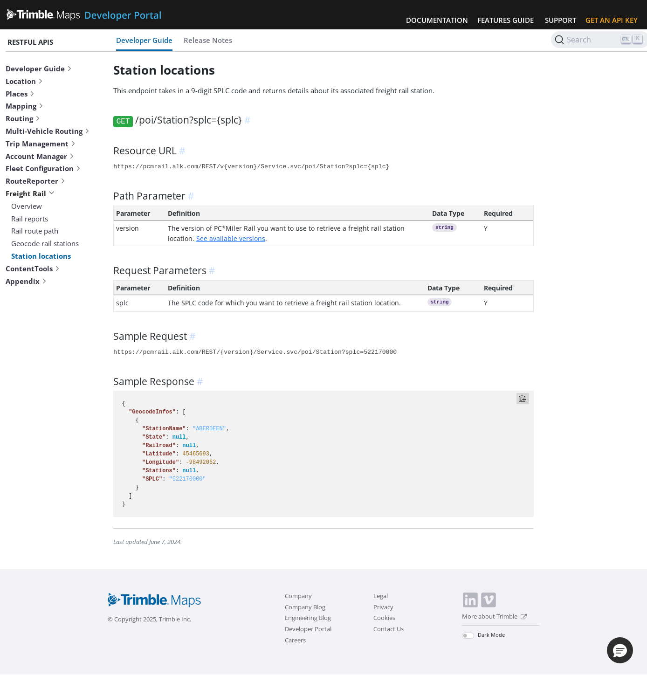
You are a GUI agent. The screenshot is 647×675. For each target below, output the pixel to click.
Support (560, 20)
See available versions (230, 238)
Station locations (41, 256)
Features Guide (505, 20)
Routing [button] (23, 118)
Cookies (384, 617)
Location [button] (24, 81)
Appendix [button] (26, 281)
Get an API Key (611, 20)
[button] (620, 650)
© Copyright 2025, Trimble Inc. (149, 619)
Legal (380, 596)
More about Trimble (494, 616)
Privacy (383, 607)
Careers (295, 640)
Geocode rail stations (45, 243)
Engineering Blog (308, 617)
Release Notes (208, 40)
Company (298, 596)
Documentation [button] (437, 20)
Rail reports (29, 218)
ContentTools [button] (33, 268)
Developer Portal (308, 629)
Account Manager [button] (40, 156)
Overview (26, 206)
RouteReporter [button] (36, 181)
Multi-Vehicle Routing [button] (48, 131)
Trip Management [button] (41, 143)
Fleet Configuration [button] (43, 168)
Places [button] (20, 93)
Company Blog (305, 607)
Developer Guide (144, 40)
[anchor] (249, 119)
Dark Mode (491, 634)
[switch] (468, 636)
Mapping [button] (25, 105)
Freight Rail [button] (30, 193)
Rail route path (34, 230)
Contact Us (388, 629)
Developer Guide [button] (39, 68)
